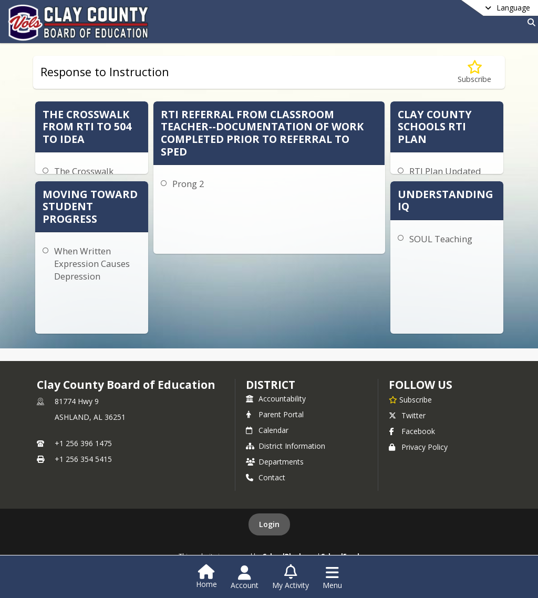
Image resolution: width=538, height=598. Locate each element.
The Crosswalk (83, 171)
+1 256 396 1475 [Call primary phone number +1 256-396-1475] (83, 443)
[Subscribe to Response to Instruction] (474, 72)
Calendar (267, 430)
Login (269, 524)
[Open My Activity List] (290, 577)
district (270, 384)
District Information (285, 446)
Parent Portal (275, 414)
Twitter (407, 415)
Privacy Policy (418, 447)
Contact (265, 477)
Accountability (276, 399)
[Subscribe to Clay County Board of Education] (410, 399)
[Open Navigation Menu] (332, 577)
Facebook (412, 431)
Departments (275, 462)
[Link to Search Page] (529, 22)
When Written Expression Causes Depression (92, 263)
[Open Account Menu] (244, 577)
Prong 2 (188, 184)
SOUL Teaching (440, 239)
